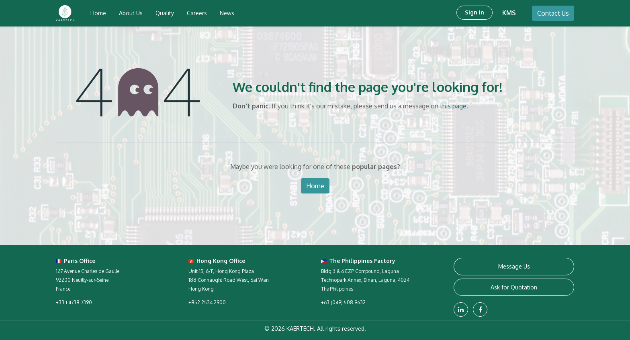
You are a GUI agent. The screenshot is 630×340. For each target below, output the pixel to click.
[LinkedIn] (461, 309)
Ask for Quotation (514, 287)
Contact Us (553, 13)
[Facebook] (480, 309)
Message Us (514, 266)
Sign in (474, 12)
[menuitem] (98, 13)
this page (453, 106)
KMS (509, 13)
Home (315, 186)
